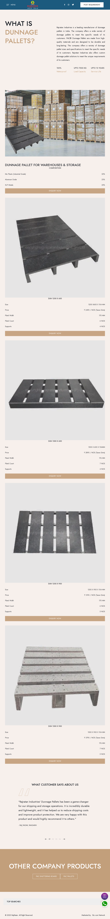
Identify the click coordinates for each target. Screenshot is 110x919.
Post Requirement (92, 5)
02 (53, 839)
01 (49, 839)
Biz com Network (98, 915)
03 (56, 839)
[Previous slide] (46, 839)
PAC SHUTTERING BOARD (46, 876)
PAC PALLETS (68, 876)
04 (60, 839)
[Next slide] (64, 839)
